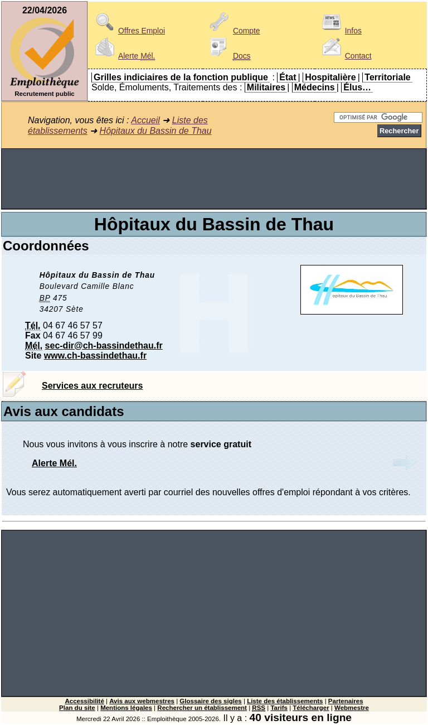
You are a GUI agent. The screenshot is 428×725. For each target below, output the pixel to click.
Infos (340, 30)
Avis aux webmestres (141, 701)
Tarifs (279, 707)
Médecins (314, 87)
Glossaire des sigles (210, 701)
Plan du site (77, 707)
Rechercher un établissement (202, 707)
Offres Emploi (128, 30)
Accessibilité (84, 701)
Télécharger (311, 707)
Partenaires (345, 701)
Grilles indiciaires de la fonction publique (181, 77)
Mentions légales (126, 707)
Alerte (123, 55)
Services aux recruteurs (92, 385)
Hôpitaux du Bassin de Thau (156, 131)
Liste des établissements (285, 701)
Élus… (357, 87)
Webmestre (351, 707)
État (287, 77)
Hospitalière (330, 77)
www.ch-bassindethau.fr (95, 355)
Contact (345, 55)
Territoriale (387, 77)
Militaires (266, 87)
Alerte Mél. (54, 463)
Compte (233, 30)
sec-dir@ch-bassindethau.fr (104, 345)
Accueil (145, 120)
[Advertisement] (214, 179)
